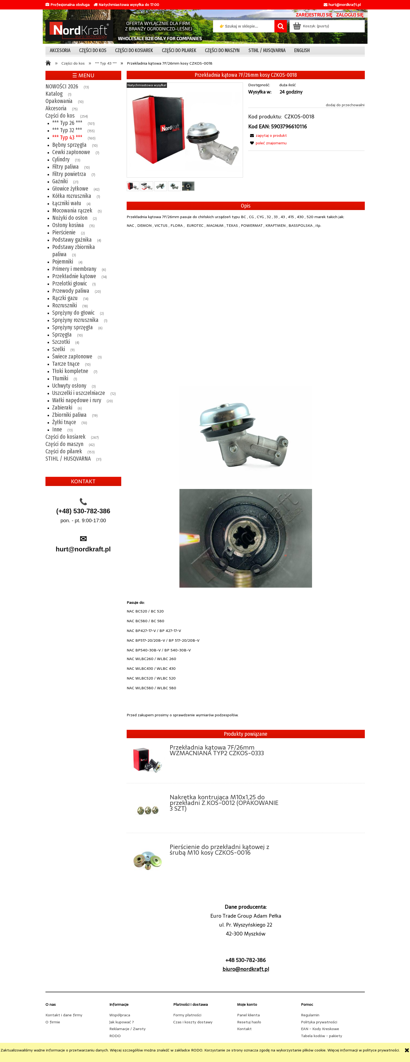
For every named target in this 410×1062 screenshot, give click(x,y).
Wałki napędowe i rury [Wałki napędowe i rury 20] (76, 400)
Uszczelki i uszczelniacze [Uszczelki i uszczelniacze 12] (78, 393)
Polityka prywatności (319, 1022)
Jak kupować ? (121, 1022)
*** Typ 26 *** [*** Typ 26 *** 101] (67, 122)
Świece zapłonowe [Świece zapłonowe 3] (72, 356)
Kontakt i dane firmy (63, 1015)
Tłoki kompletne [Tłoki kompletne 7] (70, 371)
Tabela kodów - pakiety (321, 1036)
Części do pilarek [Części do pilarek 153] (63, 451)
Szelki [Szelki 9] (58, 349)
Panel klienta (248, 1015)
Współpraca (119, 1015)
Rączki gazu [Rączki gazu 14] (65, 298)
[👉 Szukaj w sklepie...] (280, 26)
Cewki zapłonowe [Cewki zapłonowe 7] (71, 152)
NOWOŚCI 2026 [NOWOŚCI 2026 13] (61, 86)
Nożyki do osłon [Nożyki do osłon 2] (69, 217)
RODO (115, 1036)
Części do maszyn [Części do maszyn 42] (64, 444)
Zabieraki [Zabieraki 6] (62, 407)
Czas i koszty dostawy (192, 1022)
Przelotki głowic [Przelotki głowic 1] (69, 283)
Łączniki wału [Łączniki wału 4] (66, 203)
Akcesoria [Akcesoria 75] (56, 108)
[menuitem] (60, 50)
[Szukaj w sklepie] (244, 26)
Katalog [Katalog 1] (54, 93)
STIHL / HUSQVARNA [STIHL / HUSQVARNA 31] (68, 458)
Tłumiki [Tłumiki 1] (60, 378)
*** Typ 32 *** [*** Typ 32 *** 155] (67, 130)
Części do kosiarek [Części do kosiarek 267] (65, 436)
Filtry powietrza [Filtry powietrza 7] (69, 174)
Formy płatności (187, 1015)
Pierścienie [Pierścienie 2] (64, 232)
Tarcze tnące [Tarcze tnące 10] (66, 363)
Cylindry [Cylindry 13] (61, 159)
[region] (83, 616)
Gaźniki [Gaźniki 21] (60, 181)
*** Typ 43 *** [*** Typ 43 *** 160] (67, 137)
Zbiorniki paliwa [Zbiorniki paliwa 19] (69, 414)
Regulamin (310, 1015)
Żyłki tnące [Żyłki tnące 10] (64, 422)
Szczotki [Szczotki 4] (61, 341)
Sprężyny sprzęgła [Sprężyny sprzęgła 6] (72, 327)
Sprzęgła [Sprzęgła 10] (62, 334)
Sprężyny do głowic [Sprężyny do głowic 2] (73, 312)
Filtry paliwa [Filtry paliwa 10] (65, 166)
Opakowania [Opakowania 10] (59, 101)
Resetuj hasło (249, 1022)
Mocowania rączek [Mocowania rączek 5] (72, 210)
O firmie (52, 1022)
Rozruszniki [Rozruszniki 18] (64, 305)
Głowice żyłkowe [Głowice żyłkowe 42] (70, 188)
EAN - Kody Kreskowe (320, 1029)
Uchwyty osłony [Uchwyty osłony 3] (69, 385)
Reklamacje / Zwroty (127, 1029)
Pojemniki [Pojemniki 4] (62, 261)
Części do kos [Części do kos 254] (60, 115)
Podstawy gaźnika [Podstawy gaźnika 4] (72, 239)
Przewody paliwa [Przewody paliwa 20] (70, 290)
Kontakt (244, 1029)
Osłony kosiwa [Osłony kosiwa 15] (68, 225)
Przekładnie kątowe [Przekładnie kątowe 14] (74, 276)
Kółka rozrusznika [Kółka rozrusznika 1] (71, 195)
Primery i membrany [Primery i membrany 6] (74, 268)
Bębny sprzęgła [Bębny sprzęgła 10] (69, 144)
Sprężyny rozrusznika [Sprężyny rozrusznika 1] (75, 320)
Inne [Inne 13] (57, 429)
